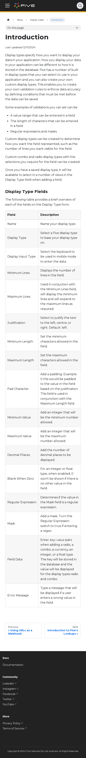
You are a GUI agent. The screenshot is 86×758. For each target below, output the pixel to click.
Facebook (10, 694)
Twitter (8, 699)
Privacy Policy (13, 723)
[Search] (80, 5)
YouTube (9, 704)
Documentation (13, 665)
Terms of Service (15, 728)
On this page (15, 28)
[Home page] (8, 19)
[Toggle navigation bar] (7, 5)
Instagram (10, 688)
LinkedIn (9, 683)
